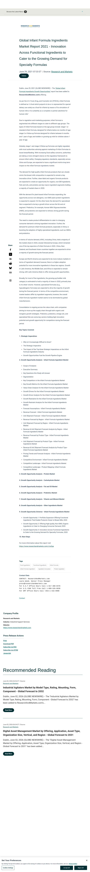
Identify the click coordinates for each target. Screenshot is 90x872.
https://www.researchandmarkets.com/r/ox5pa (36, 546)
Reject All (81, 869)
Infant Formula (54, 565)
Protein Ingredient (59, 569)
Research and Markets (61, 71)
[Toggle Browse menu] (82, 11)
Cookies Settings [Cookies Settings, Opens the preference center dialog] (8, 869)
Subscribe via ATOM (10, 650)
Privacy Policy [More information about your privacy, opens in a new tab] (73, 864)
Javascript (7, 653)
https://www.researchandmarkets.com (17, 628)
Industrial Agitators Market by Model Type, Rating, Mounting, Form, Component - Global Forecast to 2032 (39, 689)
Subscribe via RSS (10, 647)
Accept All (66, 869)
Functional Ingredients (39, 565)
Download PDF (8, 644)
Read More (8, 710)
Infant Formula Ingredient (27, 569)
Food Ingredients (25, 565)
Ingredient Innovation (44, 569)
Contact (22, 598)
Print (5, 641)
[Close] (86, 861)
